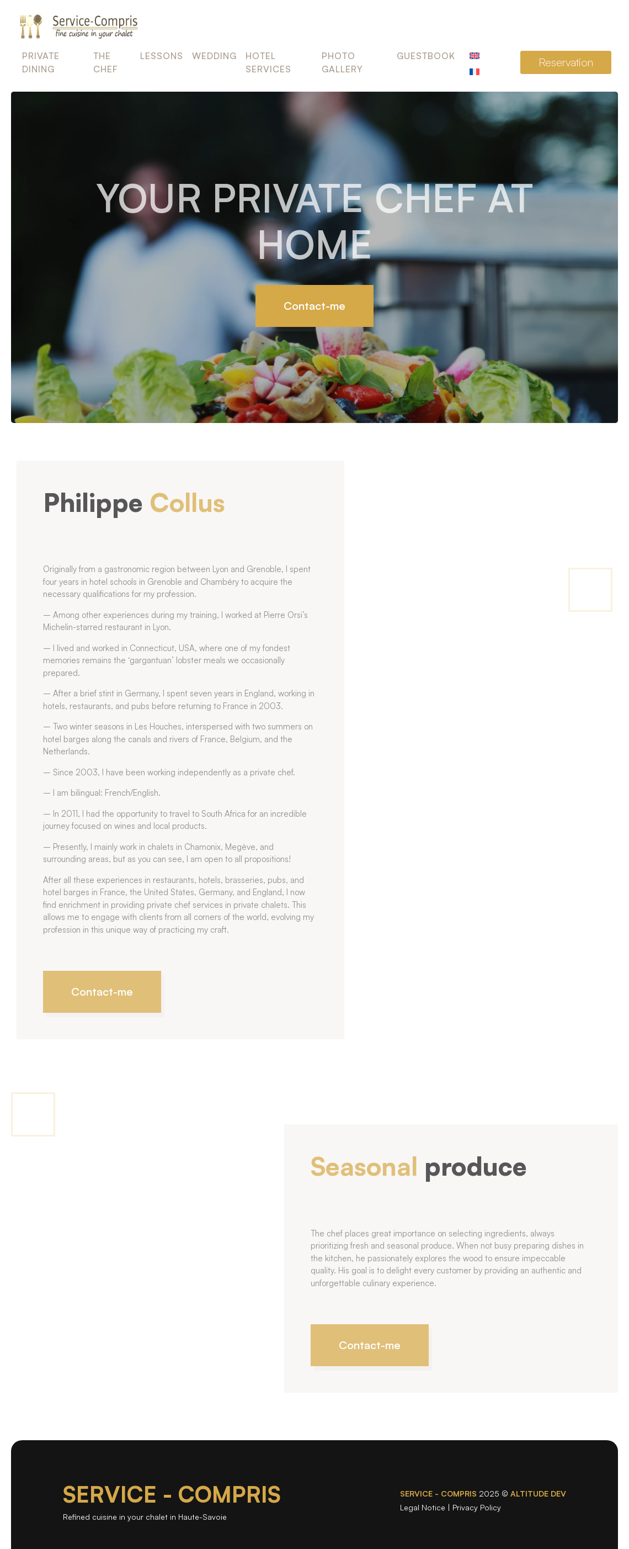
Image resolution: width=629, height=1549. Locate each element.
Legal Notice (422, 1507)
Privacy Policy (476, 1507)
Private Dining (41, 62)
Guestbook (426, 55)
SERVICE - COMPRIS (172, 1494)
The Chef (105, 62)
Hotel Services (268, 62)
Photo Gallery (342, 62)
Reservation (566, 62)
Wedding (214, 55)
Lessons (161, 55)
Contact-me (314, 306)
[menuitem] (474, 54)
